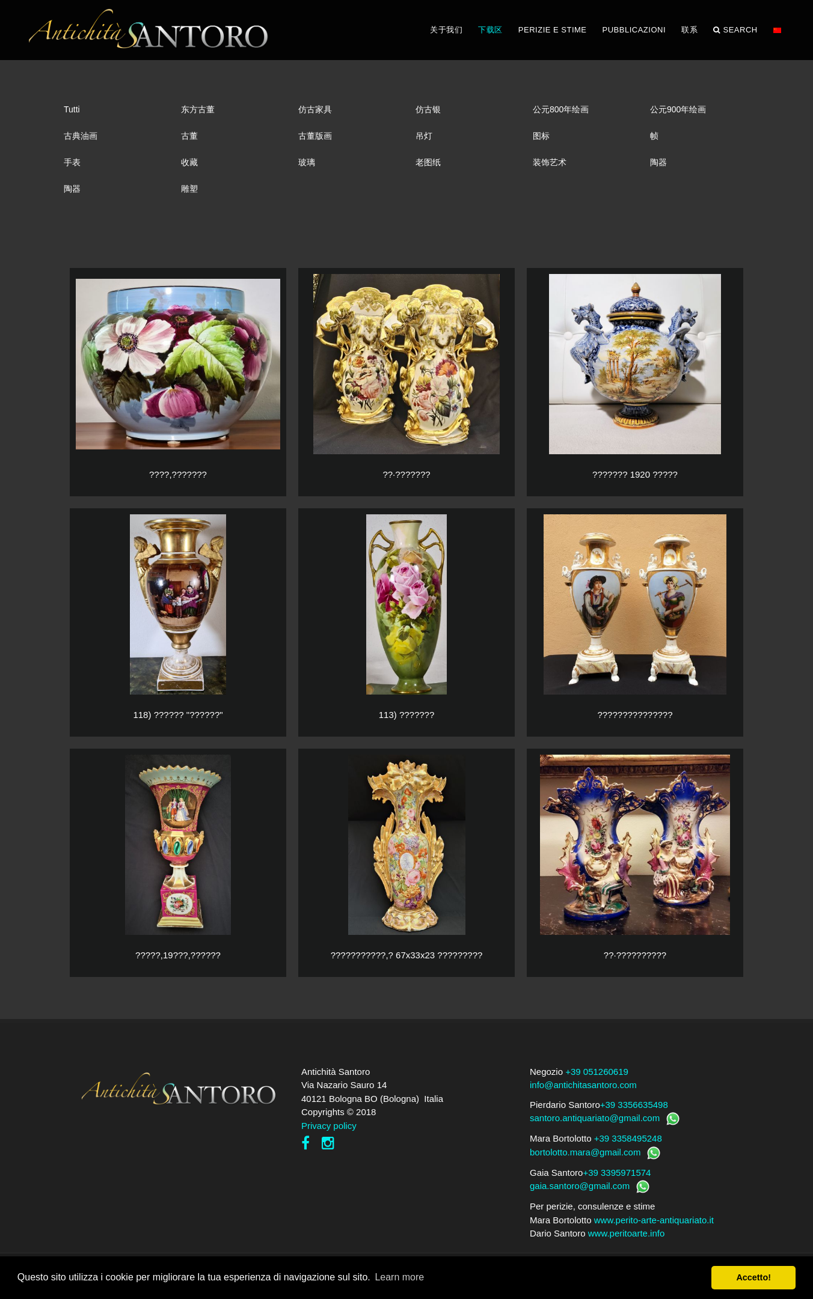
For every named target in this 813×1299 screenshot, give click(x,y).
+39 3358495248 (628, 1138)
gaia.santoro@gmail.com (580, 1186)
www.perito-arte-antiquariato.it (654, 1220)
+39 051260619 (596, 1071)
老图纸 (428, 162)
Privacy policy (329, 1126)
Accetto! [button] (753, 1277)
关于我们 (446, 29)
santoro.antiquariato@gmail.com (595, 1118)
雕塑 (189, 188)
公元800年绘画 (561, 109)
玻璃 (306, 162)
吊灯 (424, 136)
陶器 (658, 162)
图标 (541, 136)
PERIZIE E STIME (552, 29)
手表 (72, 162)
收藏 (189, 162)
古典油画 (80, 136)
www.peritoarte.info (626, 1233)
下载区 (490, 29)
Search (735, 30)
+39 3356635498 (634, 1105)
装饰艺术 (549, 162)
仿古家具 (315, 109)
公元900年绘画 (678, 109)
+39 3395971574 (617, 1172)
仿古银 (428, 109)
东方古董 (198, 109)
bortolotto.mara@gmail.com (585, 1152)
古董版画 (315, 136)
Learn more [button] (399, 1277)
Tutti (72, 109)
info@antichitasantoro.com (583, 1085)
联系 (689, 29)
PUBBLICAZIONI (634, 29)
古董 (189, 136)
